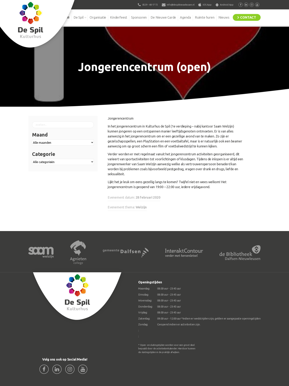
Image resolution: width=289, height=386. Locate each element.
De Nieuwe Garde (163, 17)
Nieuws (223, 17)
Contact (248, 17)
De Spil (79, 17)
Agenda (185, 17)
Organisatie (98, 17)
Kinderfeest (118, 17)
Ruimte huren (205, 17)
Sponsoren (139, 17)
